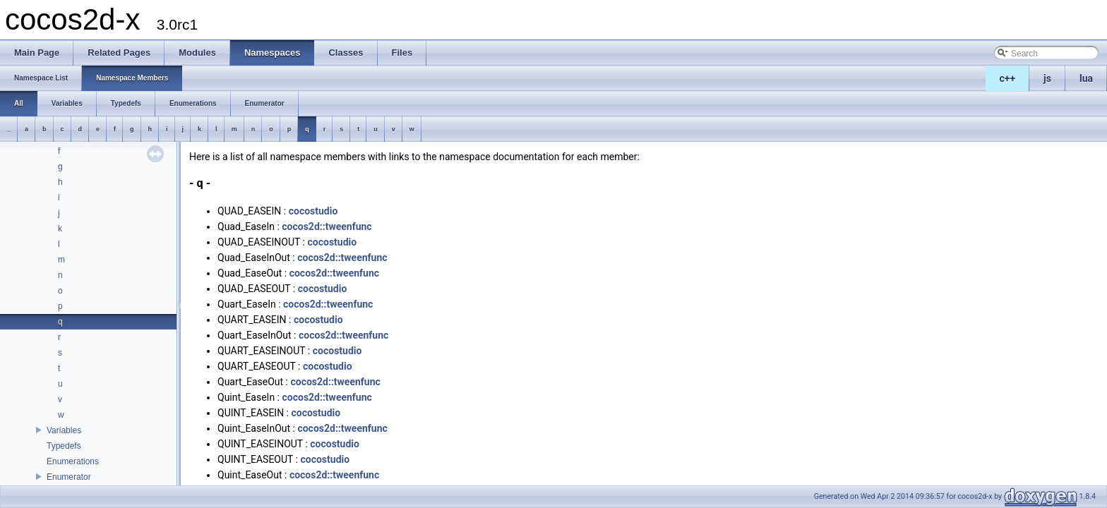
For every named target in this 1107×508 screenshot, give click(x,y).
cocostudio (313, 211)
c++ (1008, 78)
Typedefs (64, 446)
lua (1086, 78)
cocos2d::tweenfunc (326, 226)
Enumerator (69, 477)
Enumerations (73, 461)
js (1047, 78)
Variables (64, 430)
